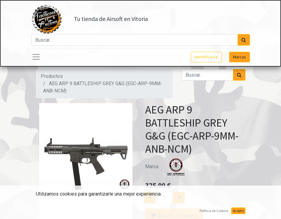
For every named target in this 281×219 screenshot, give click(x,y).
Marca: (168, 166)
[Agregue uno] (181, 197)
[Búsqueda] (244, 40)
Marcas (239, 57)
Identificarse (206, 57)
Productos (52, 76)
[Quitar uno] (147, 197)
